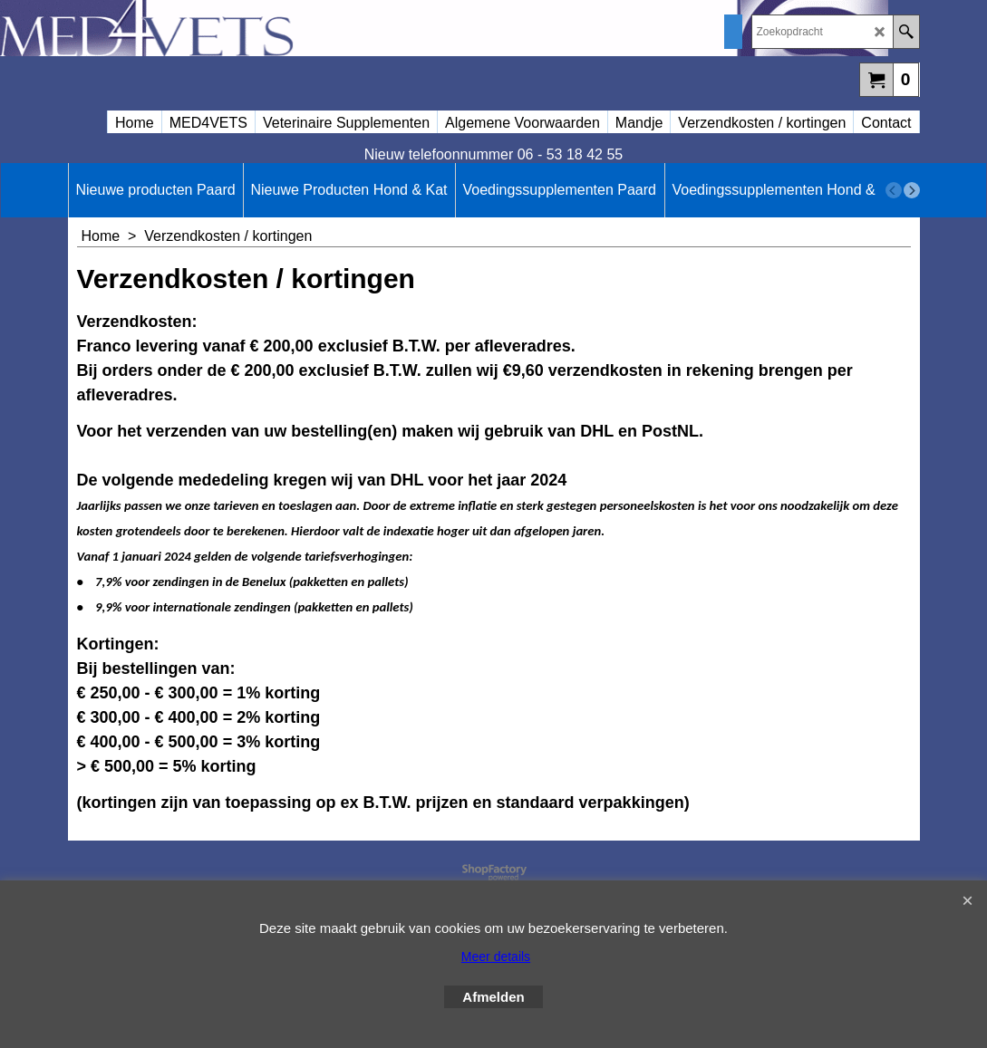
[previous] (893, 190)
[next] (912, 190)
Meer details (495, 956)
